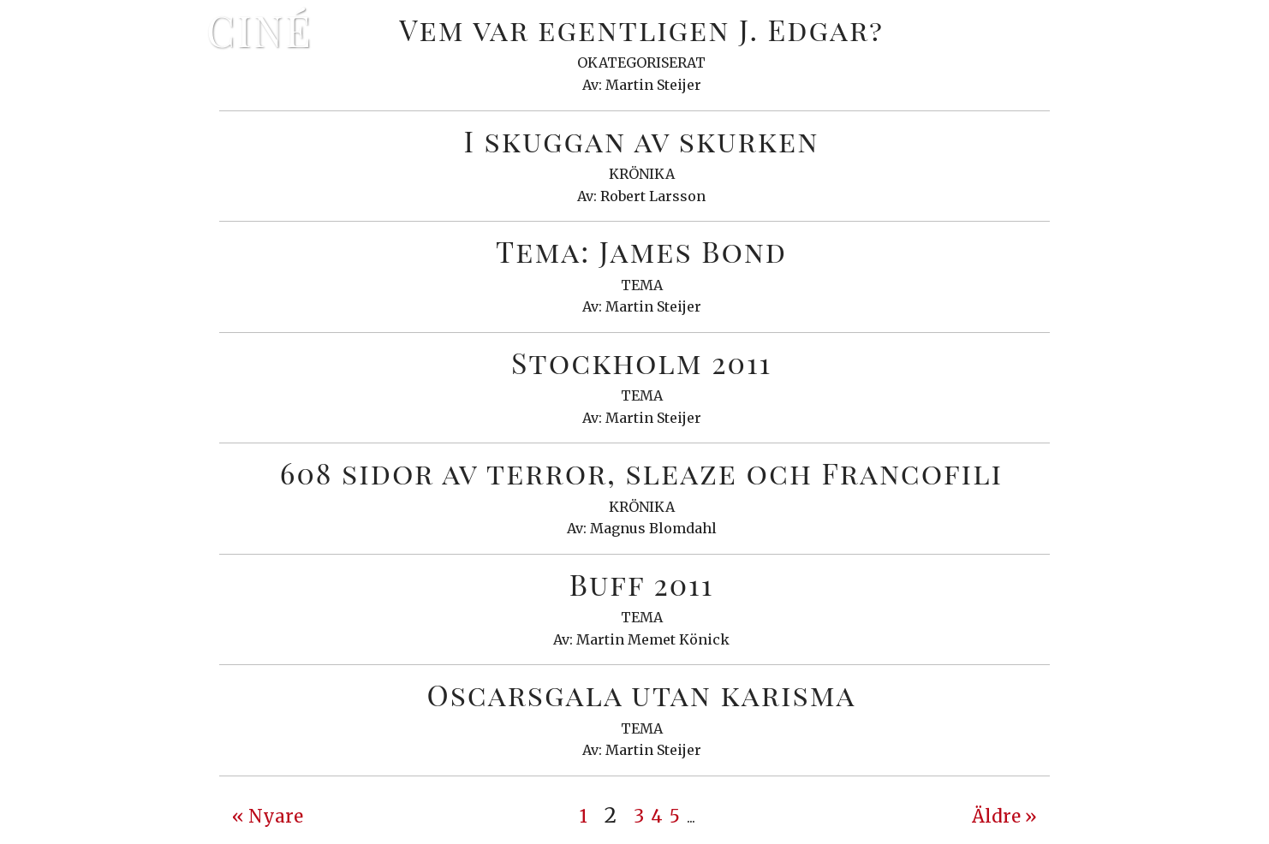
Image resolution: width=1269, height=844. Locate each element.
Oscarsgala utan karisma (640, 694)
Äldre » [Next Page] (1004, 816)
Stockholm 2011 (641, 362)
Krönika (642, 173)
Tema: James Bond (641, 250)
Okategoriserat (641, 62)
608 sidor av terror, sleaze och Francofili (641, 472)
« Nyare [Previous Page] (267, 816)
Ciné (259, 30)
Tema (642, 285)
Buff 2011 (641, 583)
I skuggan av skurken (641, 140)
